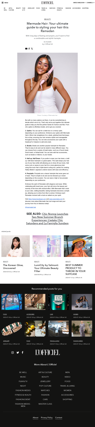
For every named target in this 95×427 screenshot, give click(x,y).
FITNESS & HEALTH (60, 9)
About (35, 417)
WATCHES (52, 8)
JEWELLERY (31, 8)
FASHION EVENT (23, 399)
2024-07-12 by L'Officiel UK (74, 277)
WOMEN (67, 390)
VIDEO (67, 377)
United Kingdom (78, 2)
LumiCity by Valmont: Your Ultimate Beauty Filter (46, 268)
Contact (58, 417)
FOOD (38, 8)
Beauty (47, 19)
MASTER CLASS (45, 404)
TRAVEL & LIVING (44, 9)
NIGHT (23, 386)
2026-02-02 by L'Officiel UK (11, 272)
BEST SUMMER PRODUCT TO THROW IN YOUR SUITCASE (75, 269)
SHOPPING (85, 8)
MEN (67, 372)
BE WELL (5, 9)
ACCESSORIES (76, 8)
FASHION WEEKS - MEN (23, 405)
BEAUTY (18, 8)
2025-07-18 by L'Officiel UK (11, 317)
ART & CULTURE (11, 9)
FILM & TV (23, 9)
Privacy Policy (47, 417)
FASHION (68, 8)
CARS (45, 399)
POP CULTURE (45, 386)
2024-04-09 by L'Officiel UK (42, 274)
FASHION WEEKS (23, 390)
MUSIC (23, 377)
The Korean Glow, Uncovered (13, 267)
